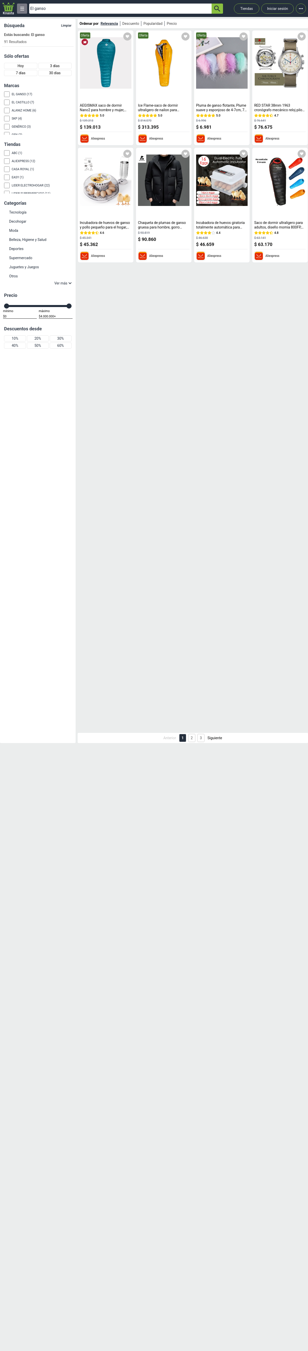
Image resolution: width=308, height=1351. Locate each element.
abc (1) (17, 153)
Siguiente (215, 738)
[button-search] (217, 9)
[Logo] (8, 8)
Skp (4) (17, 118)
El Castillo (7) (23, 102)
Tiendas (246, 9)
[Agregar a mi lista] (127, 36)
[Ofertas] (120, 9)
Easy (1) (18, 177)
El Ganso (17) (22, 94)
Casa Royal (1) (23, 169)
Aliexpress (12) (23, 161)
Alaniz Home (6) (24, 110)
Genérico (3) (21, 126)
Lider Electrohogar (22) (31, 185)
